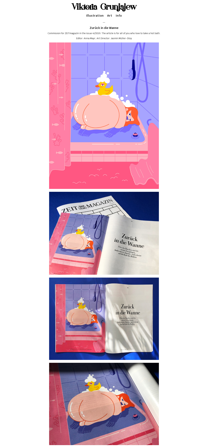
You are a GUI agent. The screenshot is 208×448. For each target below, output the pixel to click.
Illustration (95, 15)
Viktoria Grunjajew (104, 7)
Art (109, 15)
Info (119, 15)
